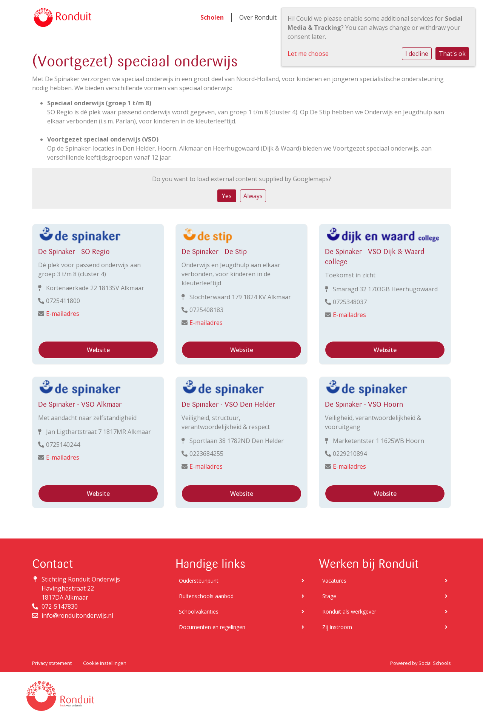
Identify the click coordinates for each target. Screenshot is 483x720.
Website (98, 350)
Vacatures (385, 580)
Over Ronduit (258, 17)
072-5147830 (60, 606)
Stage (385, 596)
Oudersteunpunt (241, 580)
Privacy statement (52, 663)
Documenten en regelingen (241, 627)
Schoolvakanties (241, 611)
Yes (227, 196)
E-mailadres (62, 313)
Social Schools (434, 663)
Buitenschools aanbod (241, 596)
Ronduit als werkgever (385, 611)
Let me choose (308, 53)
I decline (416, 53)
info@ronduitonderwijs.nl (77, 615)
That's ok (452, 53)
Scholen (212, 17)
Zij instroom (385, 627)
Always (253, 196)
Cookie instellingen (104, 663)
